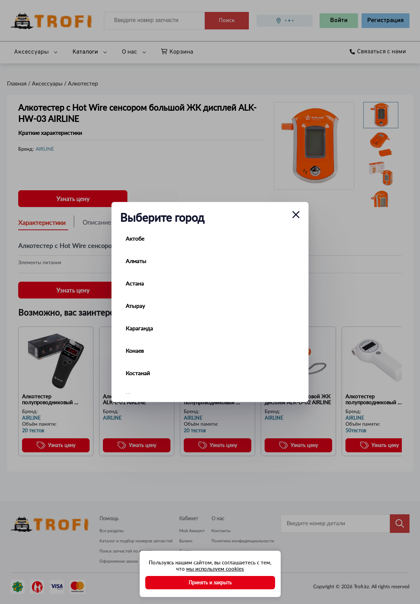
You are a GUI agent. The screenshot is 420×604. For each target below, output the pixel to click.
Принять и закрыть (210, 582)
